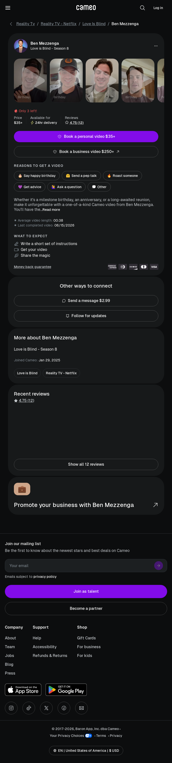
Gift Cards (86, 638)
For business (89, 647)
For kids (84, 655)
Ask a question (66, 187)
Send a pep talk (81, 175)
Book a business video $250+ (86, 151)
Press (10, 673)
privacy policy (45, 577)
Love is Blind (94, 23)
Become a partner (86, 608)
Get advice (29, 187)
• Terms (100, 736)
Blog (9, 664)
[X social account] (46, 708)
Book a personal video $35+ (86, 136)
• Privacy (115, 736)
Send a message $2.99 (86, 300)
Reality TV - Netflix (59, 23)
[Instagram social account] (11, 708)
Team (10, 647)
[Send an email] (81, 708)
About (10, 638)
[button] (142, 7)
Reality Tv (25, 23)
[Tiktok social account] (28, 708)
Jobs (9, 655)
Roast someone (122, 175)
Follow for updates (86, 316)
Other (99, 187)
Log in (158, 7)
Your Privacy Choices (67, 736)
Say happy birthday (37, 175)
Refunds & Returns (50, 655)
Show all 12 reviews (86, 464)
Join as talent (86, 591)
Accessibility (45, 647)
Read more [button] (51, 210)
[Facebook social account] (64, 708)
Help (37, 638)
